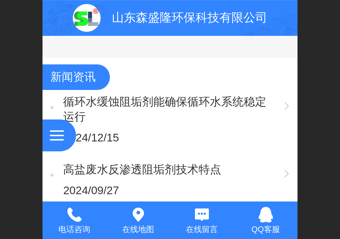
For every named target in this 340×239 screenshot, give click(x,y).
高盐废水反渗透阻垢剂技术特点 (142, 169)
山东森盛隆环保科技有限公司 (189, 17)
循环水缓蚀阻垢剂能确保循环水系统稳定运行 (164, 109)
